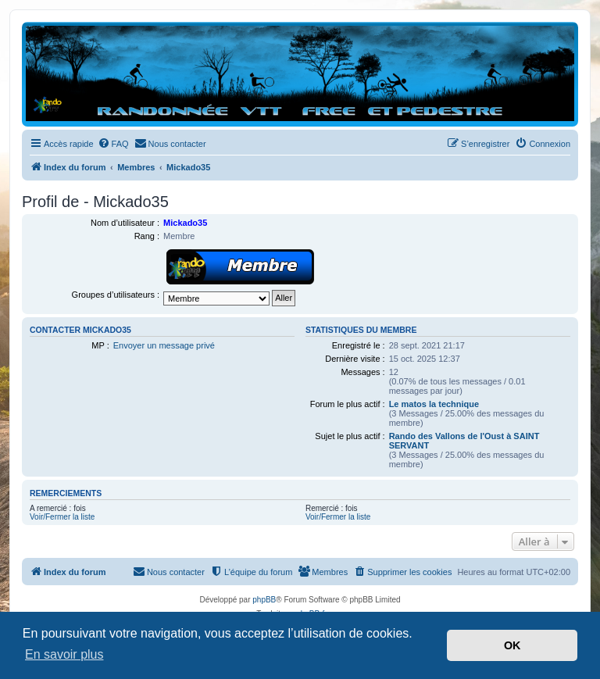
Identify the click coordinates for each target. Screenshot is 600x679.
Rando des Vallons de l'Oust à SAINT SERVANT (464, 440)
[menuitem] (113, 143)
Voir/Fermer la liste (62, 517)
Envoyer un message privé (164, 345)
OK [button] (512, 645)
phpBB (264, 599)
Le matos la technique (434, 404)
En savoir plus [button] (64, 654)
